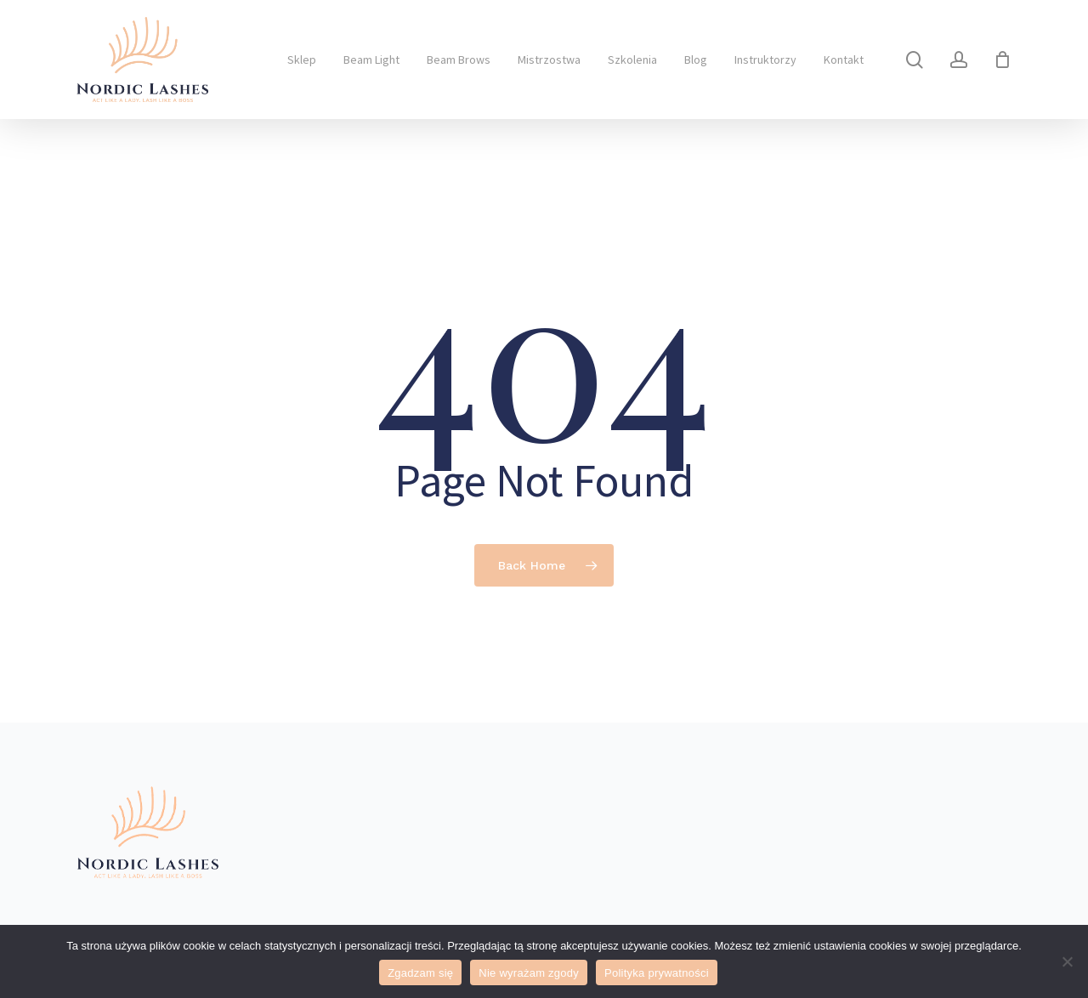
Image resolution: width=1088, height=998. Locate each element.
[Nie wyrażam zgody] (1066, 961)
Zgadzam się (420, 973)
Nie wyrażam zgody (529, 973)
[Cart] (1002, 59)
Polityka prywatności (656, 973)
